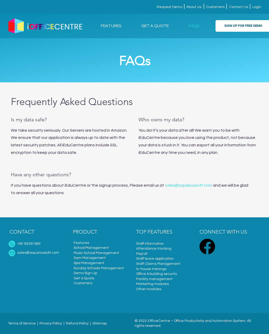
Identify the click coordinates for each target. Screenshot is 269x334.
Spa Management (89, 263)
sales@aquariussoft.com (188, 185)
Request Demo (170, 7)
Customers (215, 7)
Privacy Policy (51, 323)
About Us (193, 7)
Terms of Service (22, 323)
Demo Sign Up (85, 273)
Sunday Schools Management (99, 268)
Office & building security (156, 274)
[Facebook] (207, 246)
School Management (91, 248)
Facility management (154, 279)
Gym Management (90, 258)
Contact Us (238, 7)
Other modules (148, 289)
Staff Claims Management (158, 264)
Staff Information (150, 243)
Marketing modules (152, 284)
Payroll (141, 254)
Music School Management (96, 253)
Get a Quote (84, 278)
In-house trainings (151, 269)
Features (81, 243)
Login (256, 7)
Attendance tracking (153, 248)
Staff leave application (155, 258)
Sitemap (100, 323)
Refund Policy (77, 323)
